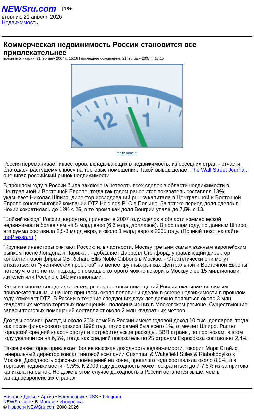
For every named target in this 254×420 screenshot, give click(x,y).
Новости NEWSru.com (31, 407)
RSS (93, 396)
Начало (11, 396)
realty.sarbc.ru (127, 153)
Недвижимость (20, 22)
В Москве (45, 401)
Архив (47, 396)
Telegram (111, 396)
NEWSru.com (29, 9)
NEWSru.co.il (17, 401)
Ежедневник (71, 396)
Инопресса (71, 401)
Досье (30, 396)
